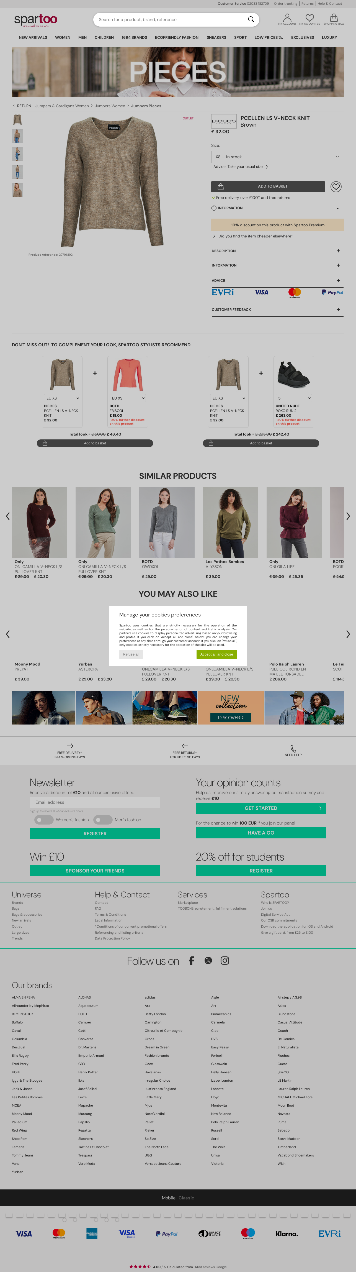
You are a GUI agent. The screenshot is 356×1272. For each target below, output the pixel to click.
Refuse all (131, 654)
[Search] (251, 20)
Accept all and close (216, 654)
